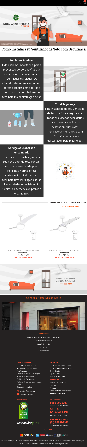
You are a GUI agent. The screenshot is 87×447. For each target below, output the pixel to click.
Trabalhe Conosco (26, 394)
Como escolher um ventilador (61, 368)
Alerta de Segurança (57, 376)
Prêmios (53, 388)
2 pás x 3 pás (55, 374)
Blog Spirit (54, 385)
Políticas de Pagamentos (26, 379)
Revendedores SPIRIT (58, 393)
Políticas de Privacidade (25, 376)
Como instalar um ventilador (60, 365)
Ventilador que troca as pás (60, 391)
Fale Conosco (22, 371)
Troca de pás (55, 371)
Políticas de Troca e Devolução (28, 374)
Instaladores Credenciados (27, 368)
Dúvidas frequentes (24, 387)
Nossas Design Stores (58, 382)
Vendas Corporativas (27, 391)
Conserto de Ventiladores (26, 365)
